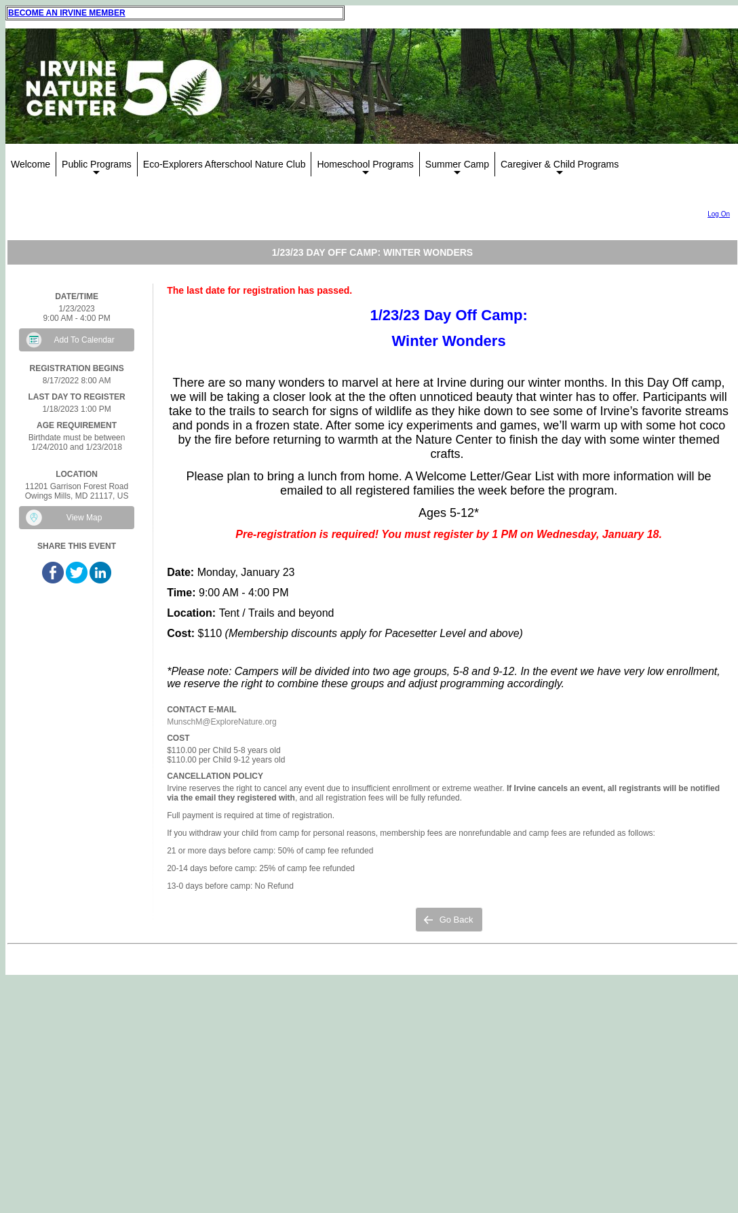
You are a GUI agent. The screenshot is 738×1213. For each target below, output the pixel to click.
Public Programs (97, 167)
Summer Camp (457, 167)
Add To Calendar (84, 340)
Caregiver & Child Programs (560, 167)
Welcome (30, 164)
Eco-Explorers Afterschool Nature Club (224, 164)
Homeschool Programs (365, 167)
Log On (718, 214)
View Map (84, 517)
